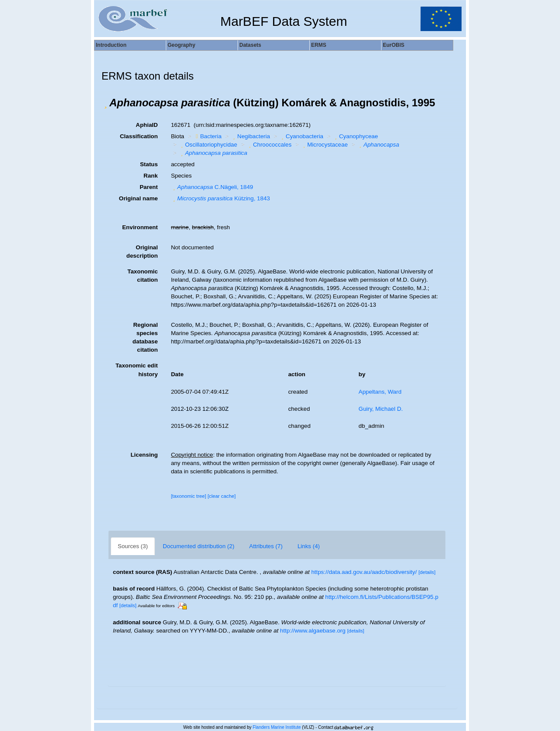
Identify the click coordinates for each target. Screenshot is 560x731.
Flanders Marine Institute (277, 727)
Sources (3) (133, 546)
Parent (149, 187)
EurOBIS (393, 45)
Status (149, 164)
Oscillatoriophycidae (207, 144)
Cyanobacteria (301, 136)
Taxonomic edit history (137, 369)
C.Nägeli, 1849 (212, 187)
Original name (138, 198)
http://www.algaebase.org (313, 630)
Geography (181, 45)
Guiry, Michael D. (381, 409)
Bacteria (208, 136)
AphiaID (147, 125)
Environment (140, 227)
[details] (426, 572)
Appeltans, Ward (380, 391)
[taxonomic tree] (188, 496)
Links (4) (309, 546)
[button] (105, 103)
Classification (139, 136)
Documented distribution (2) (198, 546)
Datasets (250, 45)
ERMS (318, 45)
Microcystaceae (324, 144)
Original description (142, 251)
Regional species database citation (145, 337)
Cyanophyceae (355, 136)
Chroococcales (269, 144)
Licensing (144, 454)
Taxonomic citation (142, 275)
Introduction (111, 45)
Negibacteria (250, 136)
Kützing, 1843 (220, 198)
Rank (151, 175)
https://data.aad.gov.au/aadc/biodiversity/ (363, 572)
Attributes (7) (266, 546)
